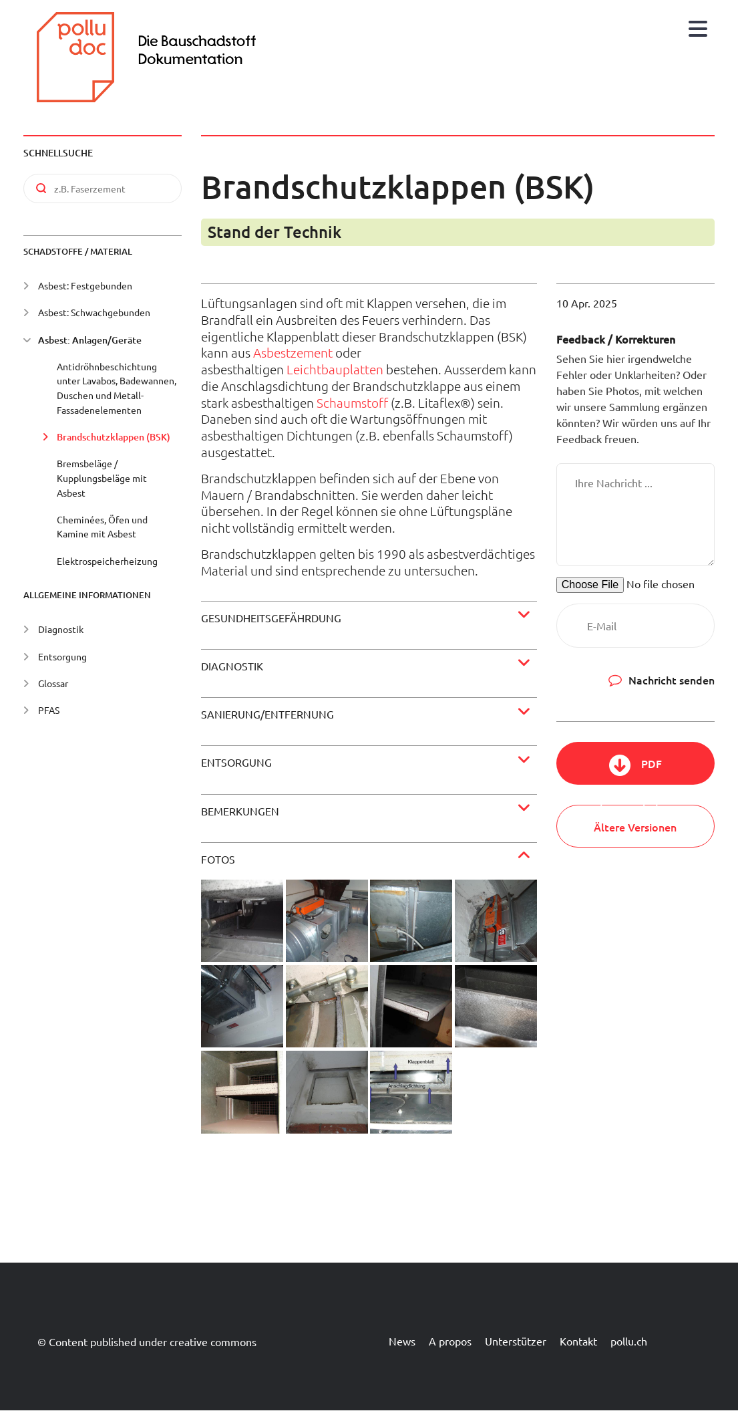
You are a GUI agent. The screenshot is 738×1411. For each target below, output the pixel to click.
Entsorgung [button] (236, 762)
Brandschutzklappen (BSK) (113, 436)
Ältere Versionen (635, 826)
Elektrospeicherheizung (107, 561)
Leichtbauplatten (335, 369)
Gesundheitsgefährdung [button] (271, 617)
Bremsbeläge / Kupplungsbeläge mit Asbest (102, 477)
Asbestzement (293, 352)
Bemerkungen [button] (240, 810)
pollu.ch (628, 1341)
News (402, 1341)
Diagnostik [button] (232, 665)
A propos (450, 1341)
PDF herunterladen (635, 770)
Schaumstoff (352, 402)
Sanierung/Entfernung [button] (267, 714)
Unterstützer (515, 1341)
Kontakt (578, 1341)
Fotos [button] (218, 859)
